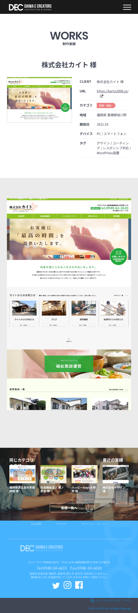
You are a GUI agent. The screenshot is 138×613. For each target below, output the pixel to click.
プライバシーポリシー (94, 517)
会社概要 (36, 517)
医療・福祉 (105, 105)
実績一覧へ (69, 507)
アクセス (61, 517)
